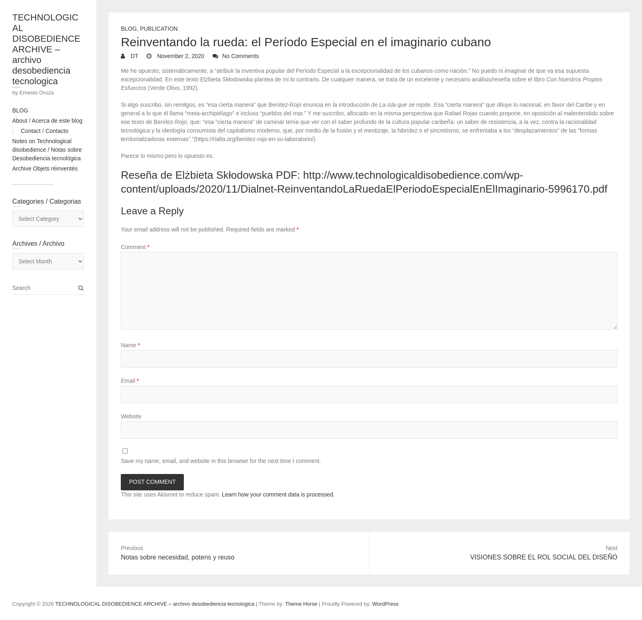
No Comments (240, 56)
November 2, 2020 (180, 56)
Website (131, 416)
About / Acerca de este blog (47, 120)
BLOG (20, 110)
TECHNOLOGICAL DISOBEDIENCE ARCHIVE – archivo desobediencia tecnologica (46, 49)
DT (133, 56)
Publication (159, 28)
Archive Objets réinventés (45, 168)
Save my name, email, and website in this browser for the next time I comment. (221, 461)
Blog (129, 28)
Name (130, 345)
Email (130, 380)
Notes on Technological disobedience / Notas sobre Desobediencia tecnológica (47, 150)
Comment (135, 247)
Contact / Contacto (44, 131)
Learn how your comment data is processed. (278, 494)
